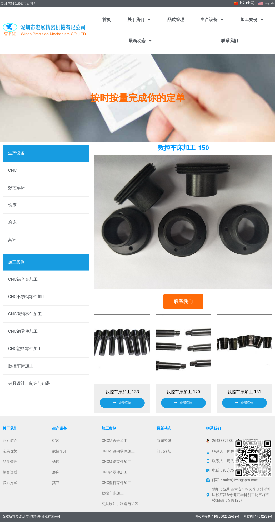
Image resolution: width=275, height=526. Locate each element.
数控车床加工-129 (183, 396)
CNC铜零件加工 (23, 331)
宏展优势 (10, 456)
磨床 (12, 222)
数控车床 (16, 187)
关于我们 (139, 19)
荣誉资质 (10, 477)
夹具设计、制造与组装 (29, 383)
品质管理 (175, 19)
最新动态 (140, 40)
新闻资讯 (164, 445)
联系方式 (10, 487)
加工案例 (252, 19)
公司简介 (10, 445)
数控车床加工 (20, 365)
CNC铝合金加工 (23, 279)
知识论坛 (164, 456)
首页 (106, 19)
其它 (12, 239)
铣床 (12, 204)
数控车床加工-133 (122, 396)
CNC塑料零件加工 (25, 348)
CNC (12, 170)
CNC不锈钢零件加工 (27, 296)
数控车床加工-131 (244, 396)
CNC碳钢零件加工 (25, 313)
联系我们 (229, 40)
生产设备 (212, 19)
